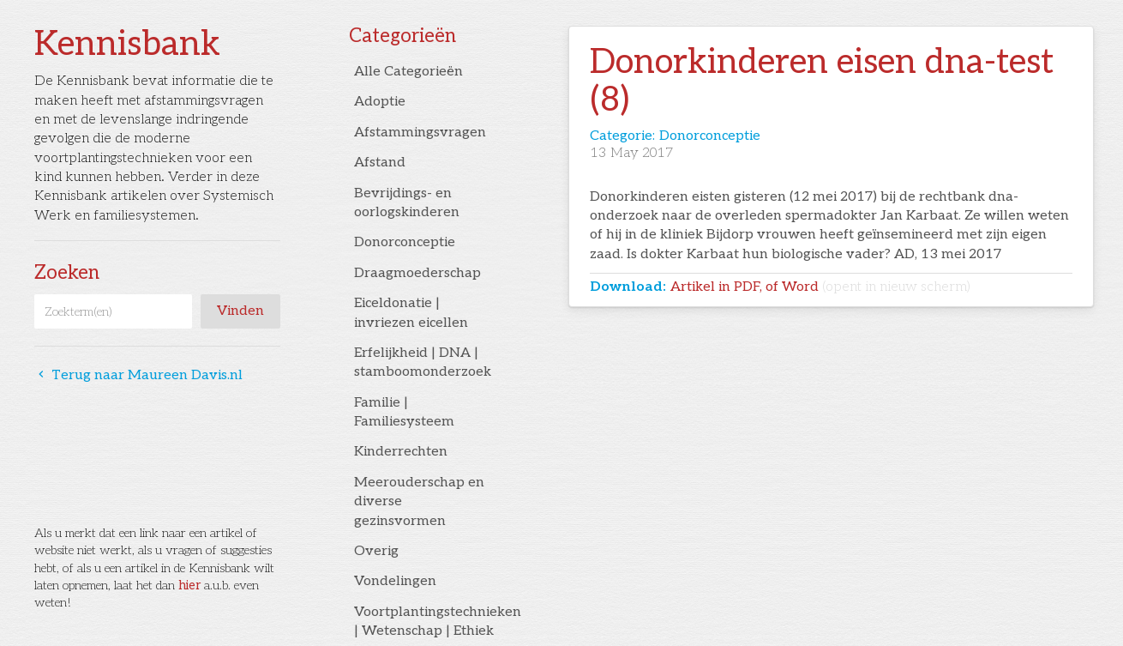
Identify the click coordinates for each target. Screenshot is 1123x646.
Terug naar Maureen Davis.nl (138, 375)
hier (189, 585)
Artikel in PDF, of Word (820, 287)
